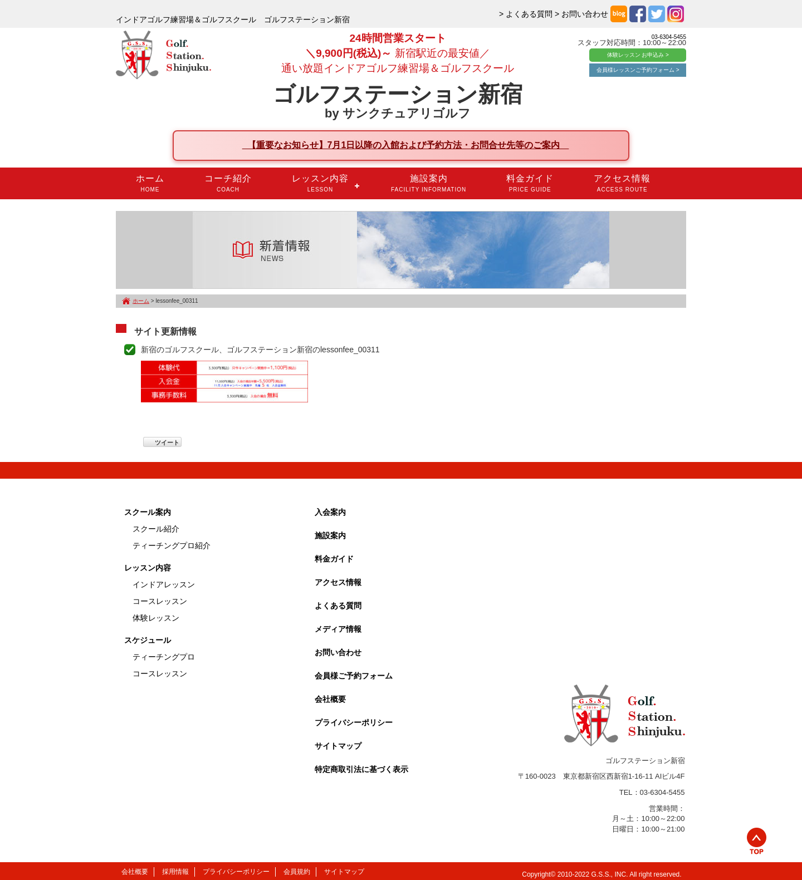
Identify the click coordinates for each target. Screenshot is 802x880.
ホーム (150, 183)
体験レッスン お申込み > (638, 55)
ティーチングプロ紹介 (172, 545)
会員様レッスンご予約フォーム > (637, 70)
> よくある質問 (525, 13)
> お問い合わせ (581, 13)
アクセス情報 (622, 183)
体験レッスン (156, 617)
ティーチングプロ (164, 656)
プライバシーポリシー (354, 722)
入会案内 (330, 512)
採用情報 (175, 872)
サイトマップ (338, 745)
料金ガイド (530, 183)
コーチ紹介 (228, 183)
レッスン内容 (320, 183)
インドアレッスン (164, 584)
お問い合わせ (338, 652)
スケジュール (147, 640)
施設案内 (428, 183)
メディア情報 (338, 629)
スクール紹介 (156, 528)
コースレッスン (160, 601)
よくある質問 (338, 605)
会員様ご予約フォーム (354, 675)
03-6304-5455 (669, 37)
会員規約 (296, 872)
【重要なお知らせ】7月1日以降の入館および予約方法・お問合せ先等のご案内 (405, 145)
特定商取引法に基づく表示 (361, 769)
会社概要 (330, 699)
